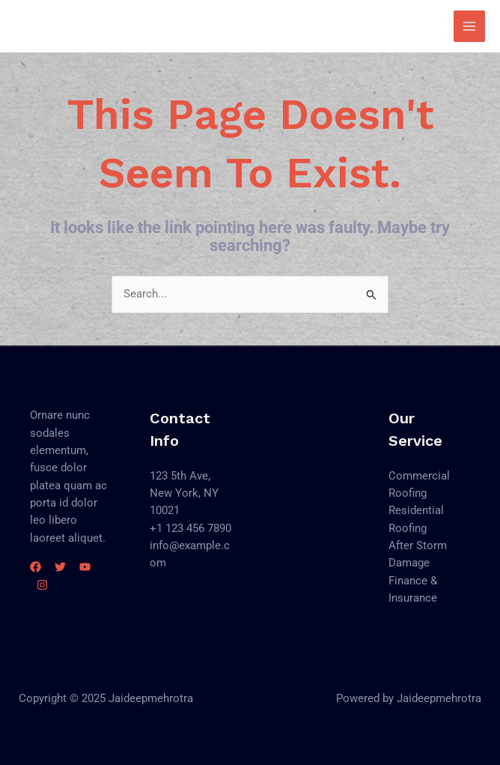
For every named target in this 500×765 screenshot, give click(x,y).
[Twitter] (60, 566)
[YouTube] (85, 566)
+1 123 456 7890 (190, 528)
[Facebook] (35, 566)
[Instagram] (42, 584)
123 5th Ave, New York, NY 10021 (184, 493)
